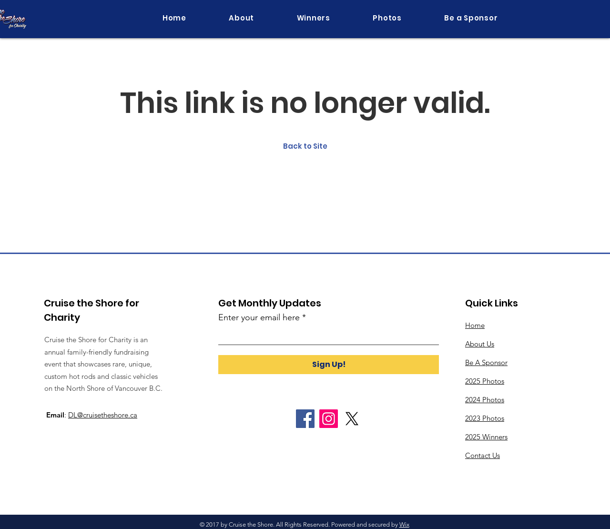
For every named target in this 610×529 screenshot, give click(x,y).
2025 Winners (486, 436)
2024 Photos (484, 399)
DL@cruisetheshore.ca (102, 414)
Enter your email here (259, 317)
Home (475, 325)
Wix (404, 524)
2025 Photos (484, 381)
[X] (352, 418)
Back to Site (305, 146)
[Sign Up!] (328, 364)
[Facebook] (305, 418)
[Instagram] (328, 418)
